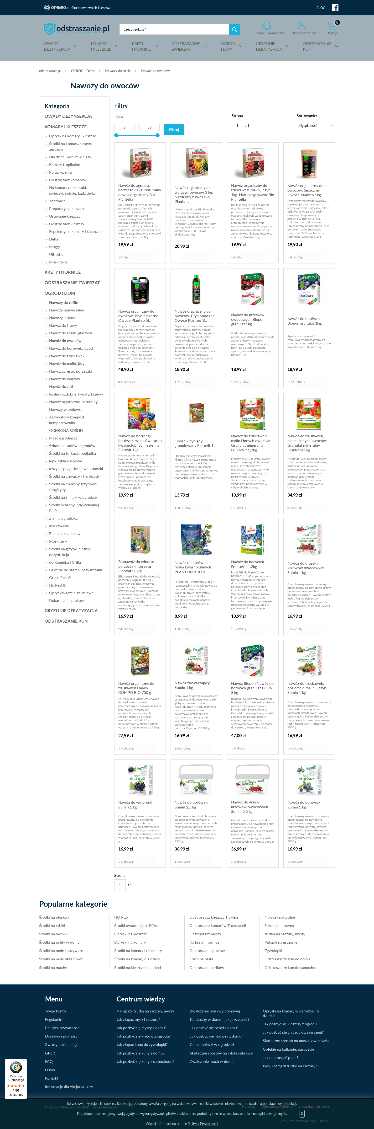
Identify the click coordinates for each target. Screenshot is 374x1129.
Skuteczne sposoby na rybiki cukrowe (221, 1053)
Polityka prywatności (62, 1027)
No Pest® (57, 585)
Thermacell (58, 200)
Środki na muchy (53, 967)
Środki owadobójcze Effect (136, 925)
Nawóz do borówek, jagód (71, 348)
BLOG (321, 8)
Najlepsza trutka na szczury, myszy (145, 1011)
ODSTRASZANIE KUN (66, 621)
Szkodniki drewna (279, 925)
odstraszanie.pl (76, 29)
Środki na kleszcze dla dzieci (137, 967)
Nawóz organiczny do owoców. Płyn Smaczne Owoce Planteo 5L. (138, 316)
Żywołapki (273, 950)
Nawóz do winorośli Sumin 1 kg (135, 804)
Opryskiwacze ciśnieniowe (71, 592)
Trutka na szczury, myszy (285, 933)
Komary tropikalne (64, 164)
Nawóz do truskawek (66, 355)
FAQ (49, 1061)
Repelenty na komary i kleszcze (74, 231)
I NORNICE (141, 46)
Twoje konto (301, 33)
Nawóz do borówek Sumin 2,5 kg (191, 804)
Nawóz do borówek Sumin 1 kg (303, 804)
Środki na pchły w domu (59, 942)
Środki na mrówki (53, 933)
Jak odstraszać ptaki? (280, 1057)
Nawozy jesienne (63, 317)
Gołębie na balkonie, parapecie (288, 1049)
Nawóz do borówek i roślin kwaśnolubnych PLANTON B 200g (193, 567)
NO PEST (122, 917)
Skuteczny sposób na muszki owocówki (296, 1040)
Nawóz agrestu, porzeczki (70, 371)
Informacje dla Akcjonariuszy (69, 1086)
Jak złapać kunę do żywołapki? (142, 1044)
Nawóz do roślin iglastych (70, 333)
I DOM (228, 46)
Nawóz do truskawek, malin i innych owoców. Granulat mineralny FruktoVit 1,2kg (251, 442)
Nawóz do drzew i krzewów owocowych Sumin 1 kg (305, 568)
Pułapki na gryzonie (281, 942)
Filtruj (174, 129)
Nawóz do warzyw (64, 378)
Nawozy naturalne (280, 917)
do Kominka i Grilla (65, 562)
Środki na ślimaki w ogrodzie (73, 497)
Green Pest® (60, 577)
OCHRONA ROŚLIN (66, 430)
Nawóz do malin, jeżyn (68, 363)
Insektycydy (59, 526)
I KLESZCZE (101, 46)
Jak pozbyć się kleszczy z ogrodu (290, 1024)
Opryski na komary (130, 942)
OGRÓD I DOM (83, 71)
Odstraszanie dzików (206, 967)
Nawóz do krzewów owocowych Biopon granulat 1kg (248, 319)
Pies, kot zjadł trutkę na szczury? (290, 1066)
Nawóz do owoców (155, 71)
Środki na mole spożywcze (61, 950)
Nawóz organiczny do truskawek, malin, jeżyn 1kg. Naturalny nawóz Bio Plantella (252, 192)
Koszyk (334, 28)
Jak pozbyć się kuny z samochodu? (145, 1061)
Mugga (55, 246)
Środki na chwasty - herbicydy (74, 476)
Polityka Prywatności (203, 1124)
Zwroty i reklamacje (61, 1044)
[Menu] (24, 1062)
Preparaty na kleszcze (67, 208)
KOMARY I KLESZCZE (66, 126)
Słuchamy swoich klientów (90, 8)
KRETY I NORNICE (63, 272)
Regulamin (53, 1019)
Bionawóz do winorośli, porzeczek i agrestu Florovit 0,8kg (137, 566)
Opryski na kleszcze (130, 933)
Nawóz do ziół (61, 386)
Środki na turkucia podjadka (72, 453)
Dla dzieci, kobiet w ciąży (70, 157)
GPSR (50, 1053)
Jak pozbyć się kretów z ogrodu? (144, 1036)
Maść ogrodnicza (63, 438)
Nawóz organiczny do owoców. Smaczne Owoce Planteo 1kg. (305, 190)
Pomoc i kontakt (267, 33)
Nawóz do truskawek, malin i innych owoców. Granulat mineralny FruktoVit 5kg (307, 442)
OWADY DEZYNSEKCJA (68, 116)
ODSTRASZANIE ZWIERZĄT (72, 282)
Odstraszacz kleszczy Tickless (214, 917)
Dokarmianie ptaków (66, 600)
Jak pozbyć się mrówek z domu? (216, 1036)
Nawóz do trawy (63, 325)
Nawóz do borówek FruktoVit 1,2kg (247, 563)
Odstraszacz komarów (67, 179)
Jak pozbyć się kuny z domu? (140, 1053)
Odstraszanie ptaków (207, 950)
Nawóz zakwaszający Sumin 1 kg (192, 685)
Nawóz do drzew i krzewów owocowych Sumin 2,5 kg (249, 806)
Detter (54, 239)
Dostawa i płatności (61, 1036)
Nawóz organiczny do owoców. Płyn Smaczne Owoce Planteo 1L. (195, 316)
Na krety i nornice (204, 942)
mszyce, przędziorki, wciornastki (76, 468)
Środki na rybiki (52, 925)
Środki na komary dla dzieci (137, 959)
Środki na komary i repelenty (138, 950)
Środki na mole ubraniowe (61, 959)
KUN (317, 46)
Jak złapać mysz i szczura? (138, 1019)
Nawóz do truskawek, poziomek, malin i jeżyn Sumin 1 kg (306, 688)
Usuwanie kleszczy (64, 216)
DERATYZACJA (269, 46)
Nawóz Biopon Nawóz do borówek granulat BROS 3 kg (252, 688)
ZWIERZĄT (185, 46)
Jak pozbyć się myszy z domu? (141, 1027)
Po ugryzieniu (60, 172)
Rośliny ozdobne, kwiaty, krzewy (76, 394)
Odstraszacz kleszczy (66, 223)
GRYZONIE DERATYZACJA (71, 610)
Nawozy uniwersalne (66, 310)
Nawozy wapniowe (65, 409)
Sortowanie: (307, 115)
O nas (50, 1069)
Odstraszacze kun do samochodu (292, 967)
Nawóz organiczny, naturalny (73, 401)
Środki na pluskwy (54, 917)
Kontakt (51, 1078)
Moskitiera (58, 262)
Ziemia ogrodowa (63, 518)
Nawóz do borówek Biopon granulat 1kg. (304, 320)
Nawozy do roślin (118, 71)
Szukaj (234, 29)
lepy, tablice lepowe (65, 461)
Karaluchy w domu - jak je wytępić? (219, 1019)
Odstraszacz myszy (205, 933)
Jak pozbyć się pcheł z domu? (214, 1027)
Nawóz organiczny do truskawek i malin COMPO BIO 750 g (136, 688)
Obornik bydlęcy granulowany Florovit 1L (195, 443)
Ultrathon (57, 254)
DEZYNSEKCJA (57, 46)
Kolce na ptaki (201, 959)
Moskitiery (58, 541)
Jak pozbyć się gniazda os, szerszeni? (293, 1032)
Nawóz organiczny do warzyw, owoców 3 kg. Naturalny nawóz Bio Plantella (194, 194)
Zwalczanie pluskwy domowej (215, 1011)
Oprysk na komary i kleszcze (72, 136)
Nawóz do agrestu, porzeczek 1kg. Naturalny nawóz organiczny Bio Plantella (139, 192)
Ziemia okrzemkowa (66, 533)
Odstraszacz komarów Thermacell (217, 925)
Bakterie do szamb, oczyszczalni (75, 569)
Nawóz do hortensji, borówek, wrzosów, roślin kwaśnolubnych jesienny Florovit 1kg (140, 442)
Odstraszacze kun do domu (287, 959)
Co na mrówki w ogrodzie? (212, 1044)
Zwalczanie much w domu (212, 1061)
